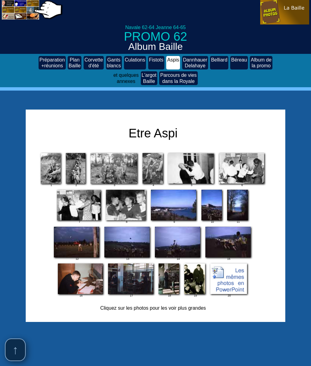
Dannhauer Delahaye (195, 62)
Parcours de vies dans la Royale (178, 78)
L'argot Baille (149, 78)
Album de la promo (261, 62)
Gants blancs (114, 62)
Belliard (219, 62)
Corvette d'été (93, 62)
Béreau (239, 62)
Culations (135, 62)
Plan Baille (75, 62)
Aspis (173, 62)
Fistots (156, 62)
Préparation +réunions (52, 62)
